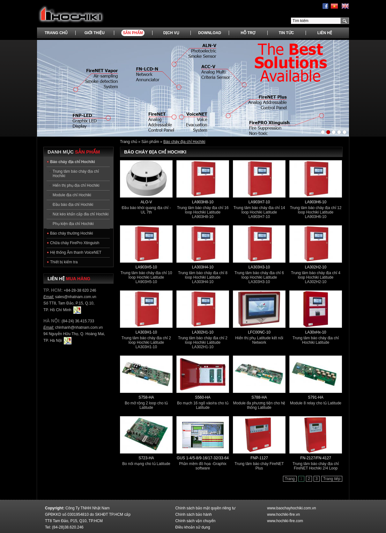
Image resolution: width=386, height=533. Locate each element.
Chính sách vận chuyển (195, 521)
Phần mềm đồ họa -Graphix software (202, 466)
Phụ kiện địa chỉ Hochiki (73, 223)
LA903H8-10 (202, 202)
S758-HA (146, 397)
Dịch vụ (171, 33)
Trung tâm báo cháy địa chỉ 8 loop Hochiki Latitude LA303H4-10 (202, 277)
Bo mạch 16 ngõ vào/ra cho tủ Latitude (202, 405)
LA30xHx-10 (315, 332)
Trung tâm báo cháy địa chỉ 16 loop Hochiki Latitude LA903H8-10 (203, 212)
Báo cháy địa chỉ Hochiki (184, 141)
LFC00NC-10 (259, 332)
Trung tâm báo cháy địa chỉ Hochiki (76, 173)
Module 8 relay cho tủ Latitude (315, 403)
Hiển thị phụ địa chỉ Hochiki (76, 185)
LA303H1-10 (146, 332)
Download (209, 33)
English (345, 6)
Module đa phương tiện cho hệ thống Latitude (259, 405)
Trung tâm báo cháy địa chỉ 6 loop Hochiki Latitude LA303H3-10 (259, 277)
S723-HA (146, 458)
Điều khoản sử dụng (192, 527)
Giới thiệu (95, 33)
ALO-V (146, 202)
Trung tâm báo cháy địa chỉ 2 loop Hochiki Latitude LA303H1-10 (146, 342)
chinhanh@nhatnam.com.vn (79, 327)
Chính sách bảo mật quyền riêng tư (205, 508)
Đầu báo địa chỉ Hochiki (73, 204)
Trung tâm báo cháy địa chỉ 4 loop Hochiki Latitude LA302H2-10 (315, 277)
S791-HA (315, 397)
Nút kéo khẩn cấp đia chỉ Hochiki (80, 214)
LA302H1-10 (202, 332)
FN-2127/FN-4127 (315, 458)
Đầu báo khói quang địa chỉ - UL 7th (146, 210)
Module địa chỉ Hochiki (72, 195)
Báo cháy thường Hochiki (71, 233)
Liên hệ (324, 33)
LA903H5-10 (146, 267)
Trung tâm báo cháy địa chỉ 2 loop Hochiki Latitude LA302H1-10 (202, 342)
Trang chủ (56, 33)
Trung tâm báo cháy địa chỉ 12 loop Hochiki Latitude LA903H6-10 (316, 212)
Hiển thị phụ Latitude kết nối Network (259, 340)
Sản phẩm (133, 33)
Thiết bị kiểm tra (64, 262)
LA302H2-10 (315, 267)
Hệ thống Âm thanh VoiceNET (75, 252)
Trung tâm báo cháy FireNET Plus (259, 466)
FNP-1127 (259, 458)
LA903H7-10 (259, 202)
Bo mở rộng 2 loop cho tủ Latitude (146, 405)
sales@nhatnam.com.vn (75, 297)
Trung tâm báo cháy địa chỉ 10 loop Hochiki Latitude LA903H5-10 (146, 277)
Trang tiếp (331, 479)
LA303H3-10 (259, 267)
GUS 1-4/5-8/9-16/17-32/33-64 (203, 458)
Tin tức (286, 33)
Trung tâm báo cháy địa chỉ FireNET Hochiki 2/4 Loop (316, 466)
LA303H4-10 (202, 267)
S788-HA (259, 397)
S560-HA (203, 397)
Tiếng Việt (334, 6)
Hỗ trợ (248, 33)
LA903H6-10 (315, 202)
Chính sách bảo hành (193, 514)
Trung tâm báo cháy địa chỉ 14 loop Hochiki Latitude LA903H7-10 (259, 212)
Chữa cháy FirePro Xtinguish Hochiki (74, 244)
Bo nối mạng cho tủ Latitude (146, 464)
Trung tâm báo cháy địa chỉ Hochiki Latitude (316, 340)
